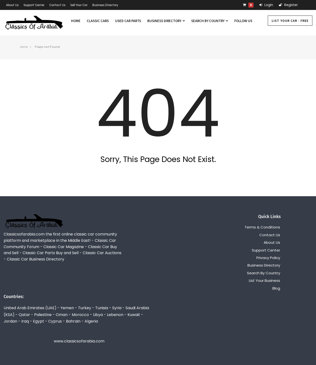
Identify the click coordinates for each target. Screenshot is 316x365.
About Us (12, 5)
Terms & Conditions (262, 227)
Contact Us (57, 5)
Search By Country (209, 20)
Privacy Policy (268, 257)
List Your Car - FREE (290, 20)
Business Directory (105, 5)
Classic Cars (98, 20)
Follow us (243, 20)
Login (266, 4)
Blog (276, 288)
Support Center (34, 5)
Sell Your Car (78, 5)
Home (75, 20)
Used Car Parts (128, 20)
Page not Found (47, 47)
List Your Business (264, 280)
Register (288, 4)
